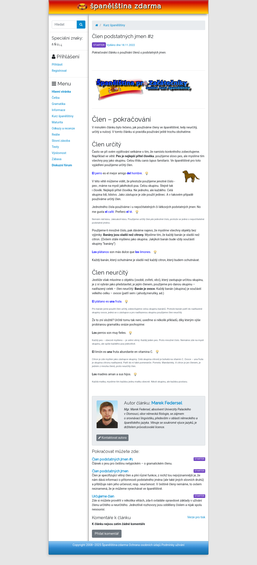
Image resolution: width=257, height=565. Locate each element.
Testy (55, 146)
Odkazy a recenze (63, 128)
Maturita (57, 122)
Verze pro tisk (196, 517)
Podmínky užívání (173, 545)
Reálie (56, 134)
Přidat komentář (107, 534)
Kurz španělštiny (62, 116)
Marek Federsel (166, 403)
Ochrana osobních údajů (145, 545)
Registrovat (59, 70)
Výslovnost (59, 153)
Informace (58, 110)
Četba (56, 97)
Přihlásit (57, 64)
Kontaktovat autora (112, 437)
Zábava (57, 159)
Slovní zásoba (61, 140)
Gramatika (58, 104)
